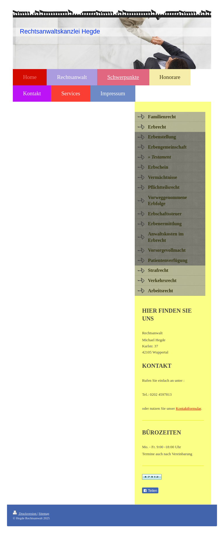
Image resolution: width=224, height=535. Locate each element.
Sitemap (43, 513)
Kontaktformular (188, 408)
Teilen (150, 491)
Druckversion (25, 513)
